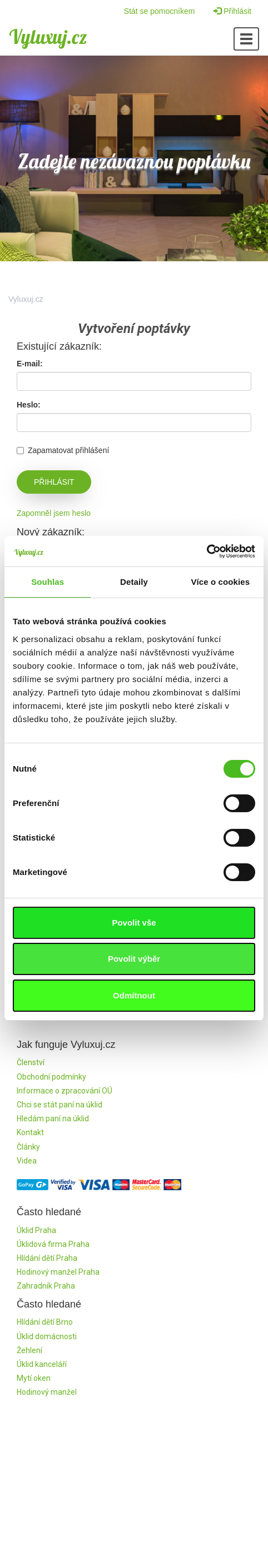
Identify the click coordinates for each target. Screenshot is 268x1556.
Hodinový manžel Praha (58, 1271)
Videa (27, 1160)
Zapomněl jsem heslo (54, 513)
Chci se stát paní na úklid (59, 1104)
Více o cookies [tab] (220, 581)
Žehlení (29, 1350)
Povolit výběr (134, 958)
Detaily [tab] (134, 581)
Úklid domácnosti (47, 1336)
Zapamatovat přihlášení (63, 450)
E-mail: (30, 363)
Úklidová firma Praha (53, 1244)
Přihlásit (232, 11)
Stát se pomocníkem (159, 11)
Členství (30, 1062)
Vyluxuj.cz (48, 36)
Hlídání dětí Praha (47, 1258)
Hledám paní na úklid (53, 1118)
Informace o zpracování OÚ (64, 1090)
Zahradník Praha (46, 1285)
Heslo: (29, 404)
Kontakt (30, 1132)
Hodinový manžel (47, 1392)
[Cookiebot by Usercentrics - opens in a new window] (206, 551)
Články (28, 1146)
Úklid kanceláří (42, 1364)
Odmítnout (134, 995)
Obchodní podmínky (51, 1076)
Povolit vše (134, 922)
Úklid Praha (36, 1230)
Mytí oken (34, 1378)
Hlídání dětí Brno (45, 1322)
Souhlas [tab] (47, 581)
